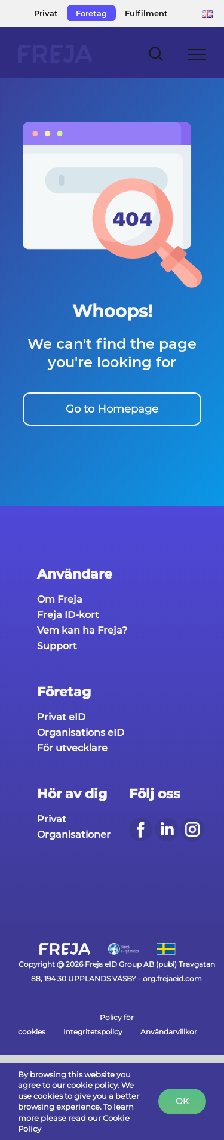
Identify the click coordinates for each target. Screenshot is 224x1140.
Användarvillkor (168, 1031)
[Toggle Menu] (197, 54)
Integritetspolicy (92, 1031)
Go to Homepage (112, 409)
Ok (182, 1101)
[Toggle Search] (156, 53)
